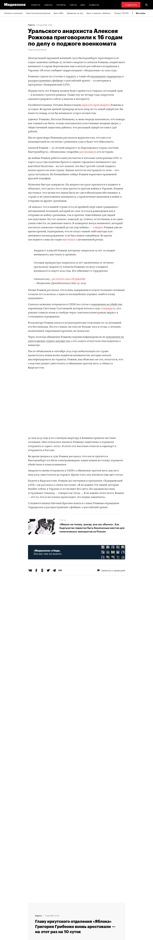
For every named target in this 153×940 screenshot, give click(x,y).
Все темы (140, 13)
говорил (98, 227)
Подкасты (94, 4)
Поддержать (131, 4)
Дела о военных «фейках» (98, 12)
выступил (68, 240)
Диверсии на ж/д (75, 12)
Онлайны (61, 4)
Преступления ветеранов (38, 12)
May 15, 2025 (78, 283)
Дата (83, 4)
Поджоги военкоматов (37, 49)
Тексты (73, 4)
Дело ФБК (58, 12)
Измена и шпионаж (13, 12)
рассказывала (88, 152)
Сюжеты (48, 4)
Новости (35, 4)
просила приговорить (96, 105)
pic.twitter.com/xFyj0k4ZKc (69, 279)
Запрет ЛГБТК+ (121, 12)
